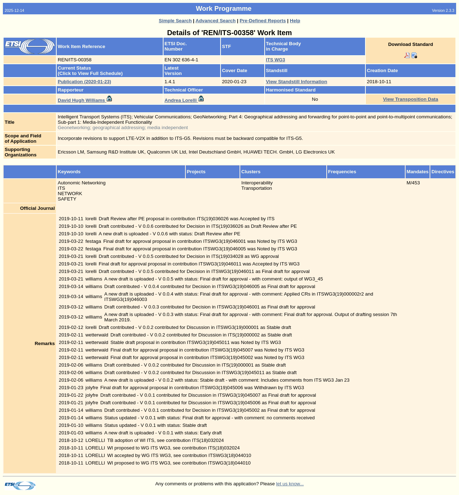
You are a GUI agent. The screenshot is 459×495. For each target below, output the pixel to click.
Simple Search (175, 20)
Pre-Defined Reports (263, 20)
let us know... (290, 483)
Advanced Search (215, 20)
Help (295, 20)
